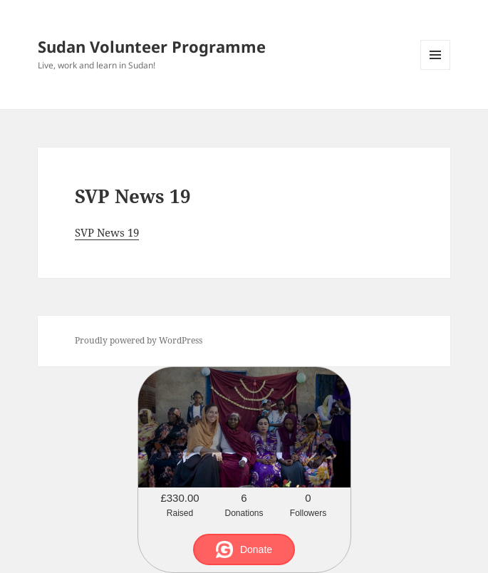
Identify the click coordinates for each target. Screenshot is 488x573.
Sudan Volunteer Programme (152, 46)
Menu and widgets (435, 69)
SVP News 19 (107, 232)
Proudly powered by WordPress (138, 340)
